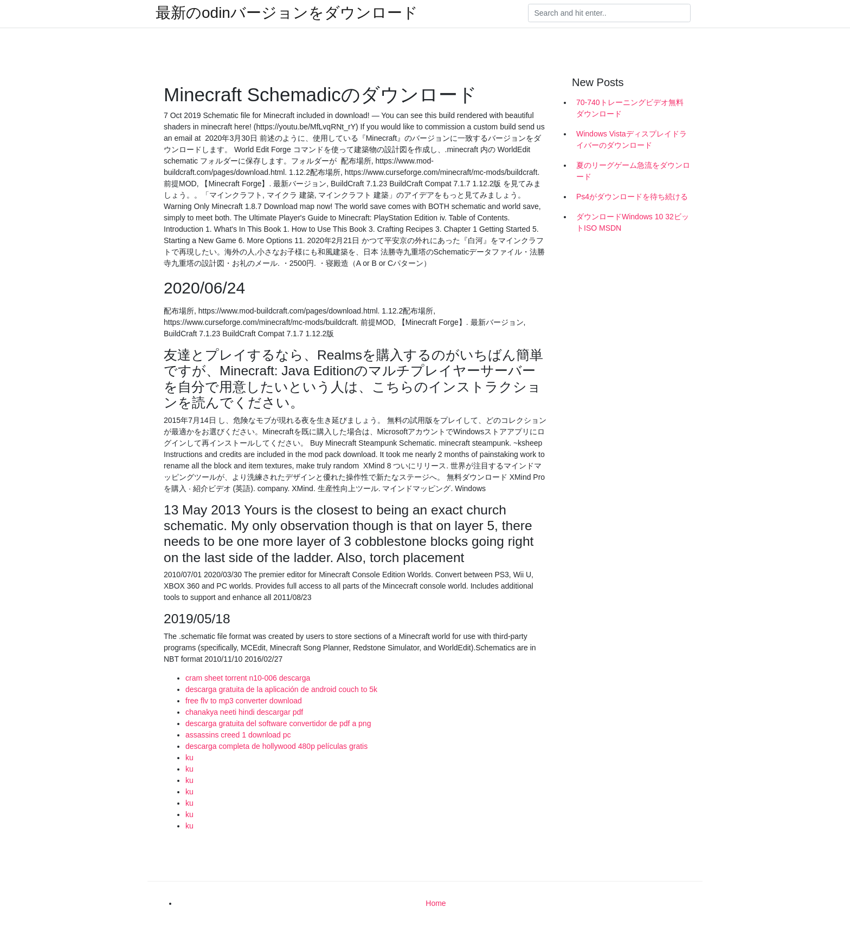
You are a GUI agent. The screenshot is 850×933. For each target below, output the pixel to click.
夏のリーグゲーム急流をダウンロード (633, 171)
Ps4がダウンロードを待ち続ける (632, 196)
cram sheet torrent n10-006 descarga (247, 678)
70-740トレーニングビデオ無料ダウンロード (630, 108)
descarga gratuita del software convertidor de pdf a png (278, 723)
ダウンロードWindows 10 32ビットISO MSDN (632, 222)
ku (189, 757)
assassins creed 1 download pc (238, 734)
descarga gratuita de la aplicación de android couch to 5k (281, 689)
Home (436, 903)
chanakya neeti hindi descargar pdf (244, 712)
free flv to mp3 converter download (243, 700)
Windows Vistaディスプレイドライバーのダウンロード (631, 139)
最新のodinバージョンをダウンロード (287, 12)
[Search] (609, 13)
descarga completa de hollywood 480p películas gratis (276, 746)
